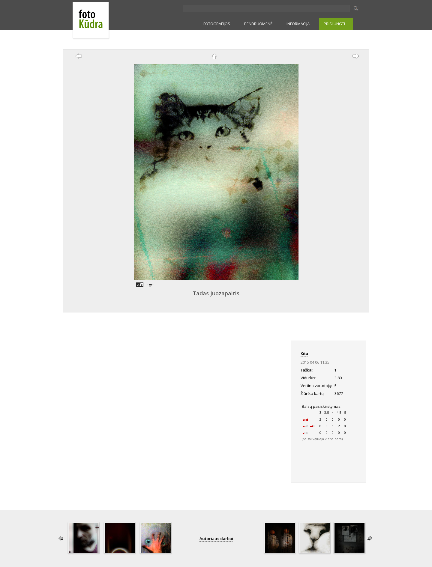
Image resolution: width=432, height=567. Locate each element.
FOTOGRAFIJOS (216, 23)
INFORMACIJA (298, 23)
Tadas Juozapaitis (216, 293)
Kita (304, 353)
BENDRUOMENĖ (258, 23)
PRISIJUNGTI (334, 23)
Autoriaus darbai (216, 538)
